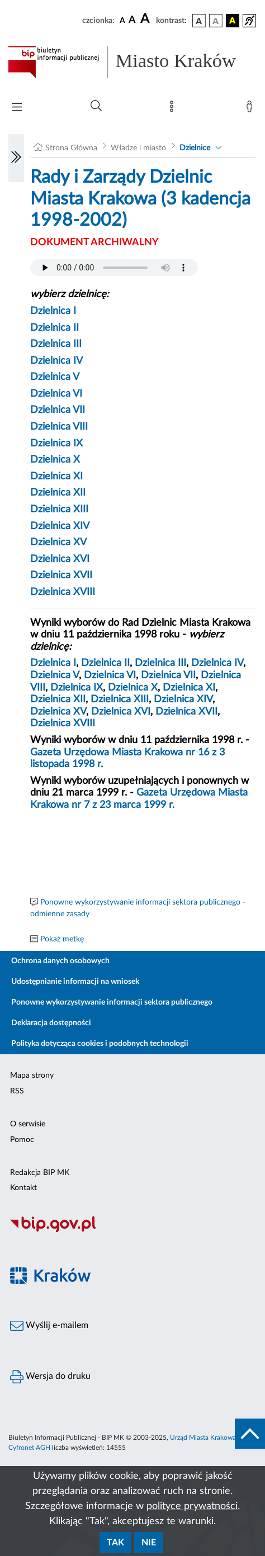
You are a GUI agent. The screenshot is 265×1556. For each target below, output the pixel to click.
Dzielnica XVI (59, 559)
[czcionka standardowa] (122, 20)
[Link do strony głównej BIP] (132, 62)
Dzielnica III (56, 344)
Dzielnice (194, 148)
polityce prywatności (192, 1506)
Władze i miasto (138, 148)
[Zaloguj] (252, 109)
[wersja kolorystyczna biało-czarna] (216, 20)
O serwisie (27, 1124)
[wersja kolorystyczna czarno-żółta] (232, 20)
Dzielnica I (53, 311)
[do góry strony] (250, 1434)
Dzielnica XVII (61, 575)
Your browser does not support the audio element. (114, 267)
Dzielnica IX (56, 444)
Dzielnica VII (57, 410)
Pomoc (22, 1140)
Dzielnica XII (58, 493)
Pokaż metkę (62, 939)
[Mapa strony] (173, 109)
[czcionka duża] (146, 19)
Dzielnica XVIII (62, 592)
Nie (148, 1542)
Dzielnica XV (58, 542)
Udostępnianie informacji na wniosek (75, 982)
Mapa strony (32, 1075)
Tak (115, 1542)
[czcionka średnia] (132, 20)
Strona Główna (71, 148)
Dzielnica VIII (59, 427)
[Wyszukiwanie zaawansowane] (96, 106)
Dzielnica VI (56, 394)
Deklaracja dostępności (51, 1023)
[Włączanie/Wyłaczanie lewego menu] (16, 158)
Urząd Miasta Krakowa (203, 1437)
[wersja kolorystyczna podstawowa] (199, 20)
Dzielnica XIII (59, 510)
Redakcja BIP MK (39, 1173)
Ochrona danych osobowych (60, 961)
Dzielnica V (54, 377)
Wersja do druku (50, 1376)
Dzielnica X (55, 460)
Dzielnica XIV (59, 526)
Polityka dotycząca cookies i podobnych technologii (99, 1044)
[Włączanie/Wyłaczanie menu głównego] (16, 108)
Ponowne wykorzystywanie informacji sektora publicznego (111, 1002)
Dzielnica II (54, 328)
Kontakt (23, 1188)
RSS (17, 1091)
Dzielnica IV (56, 361)
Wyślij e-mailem (49, 1326)
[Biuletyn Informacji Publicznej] (132, 1231)
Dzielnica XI (56, 477)
